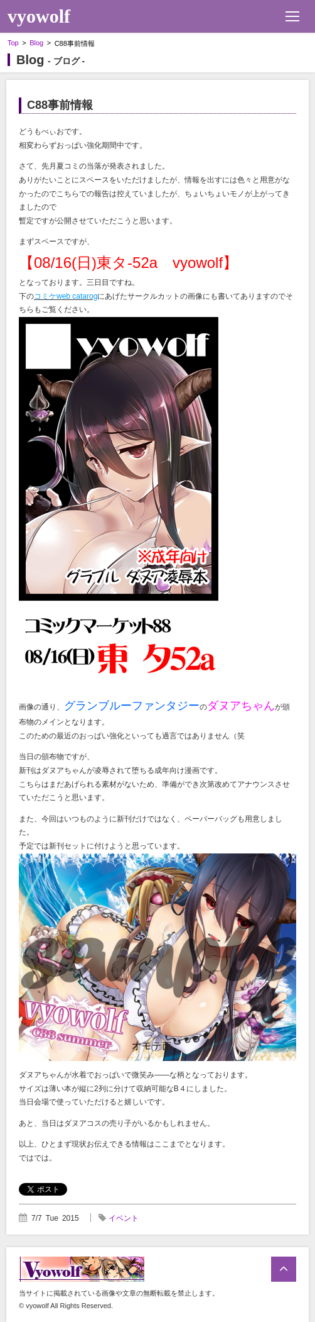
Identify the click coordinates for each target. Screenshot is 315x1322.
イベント (124, 1218)
